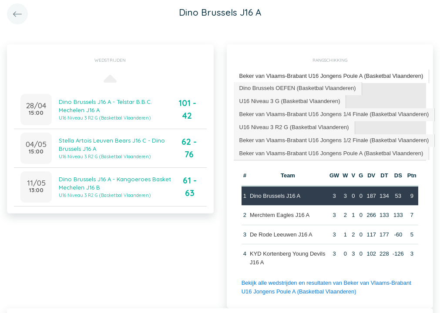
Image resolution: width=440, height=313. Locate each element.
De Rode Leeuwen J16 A (281, 234)
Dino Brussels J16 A (275, 196)
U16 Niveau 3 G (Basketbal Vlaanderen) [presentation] (289, 101)
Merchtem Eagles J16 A (279, 215)
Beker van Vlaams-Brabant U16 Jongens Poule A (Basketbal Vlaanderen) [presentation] (331, 76)
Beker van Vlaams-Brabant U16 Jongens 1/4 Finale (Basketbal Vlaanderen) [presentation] (334, 114)
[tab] (332, 76)
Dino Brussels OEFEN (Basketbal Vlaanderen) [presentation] (297, 88)
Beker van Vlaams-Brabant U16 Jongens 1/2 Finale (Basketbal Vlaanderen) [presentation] (334, 140)
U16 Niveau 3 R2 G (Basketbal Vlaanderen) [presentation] (294, 127)
